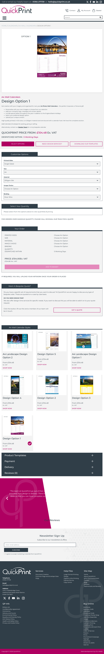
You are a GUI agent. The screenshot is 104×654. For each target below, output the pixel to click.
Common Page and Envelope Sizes (47, 576)
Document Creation (42, 574)
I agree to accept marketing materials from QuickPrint (23, 554)
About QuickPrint (89, 576)
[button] (7, 498)
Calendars (12, 26)
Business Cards (88, 609)
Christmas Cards (88, 613)
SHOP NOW (7, 368)
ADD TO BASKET (52, 267)
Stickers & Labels (88, 643)
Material (6, 177)
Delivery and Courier (9, 613)
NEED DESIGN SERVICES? (52, 144)
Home (4, 26)
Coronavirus (6, 611)
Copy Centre (68, 582)
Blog (85, 582)
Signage (86, 639)
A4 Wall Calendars (27, 26)
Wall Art (86, 645)
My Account (83, 10)
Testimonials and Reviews (92, 586)
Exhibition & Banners (90, 621)
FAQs (37, 578)
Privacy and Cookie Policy (11, 623)
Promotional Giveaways (91, 637)
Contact (70, 10)
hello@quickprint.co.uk (59, 2)
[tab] (52, 455)
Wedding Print (88, 625)
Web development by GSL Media (91, 651)
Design (66, 576)
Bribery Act (6, 607)
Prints (85, 635)
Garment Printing (89, 623)
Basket (96, 10)
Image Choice (8, 185)
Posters (85, 633)
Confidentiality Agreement (11, 609)
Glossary (86, 584)
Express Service (69, 580)
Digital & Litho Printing (71, 578)
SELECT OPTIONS (17, 144)
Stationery (86, 641)
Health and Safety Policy (10, 621)
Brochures (86, 607)
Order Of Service (88, 631)
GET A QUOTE (77, 310)
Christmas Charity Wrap (91, 615)
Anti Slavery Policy (9, 619)
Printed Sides (8, 160)
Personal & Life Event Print (92, 627)
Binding (6, 194)
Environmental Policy (10, 615)
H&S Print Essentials (90, 617)
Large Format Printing (71, 574)
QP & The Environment (91, 578)
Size (5, 169)
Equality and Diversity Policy (12, 617)
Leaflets (86, 629)
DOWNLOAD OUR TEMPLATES (86, 144)
